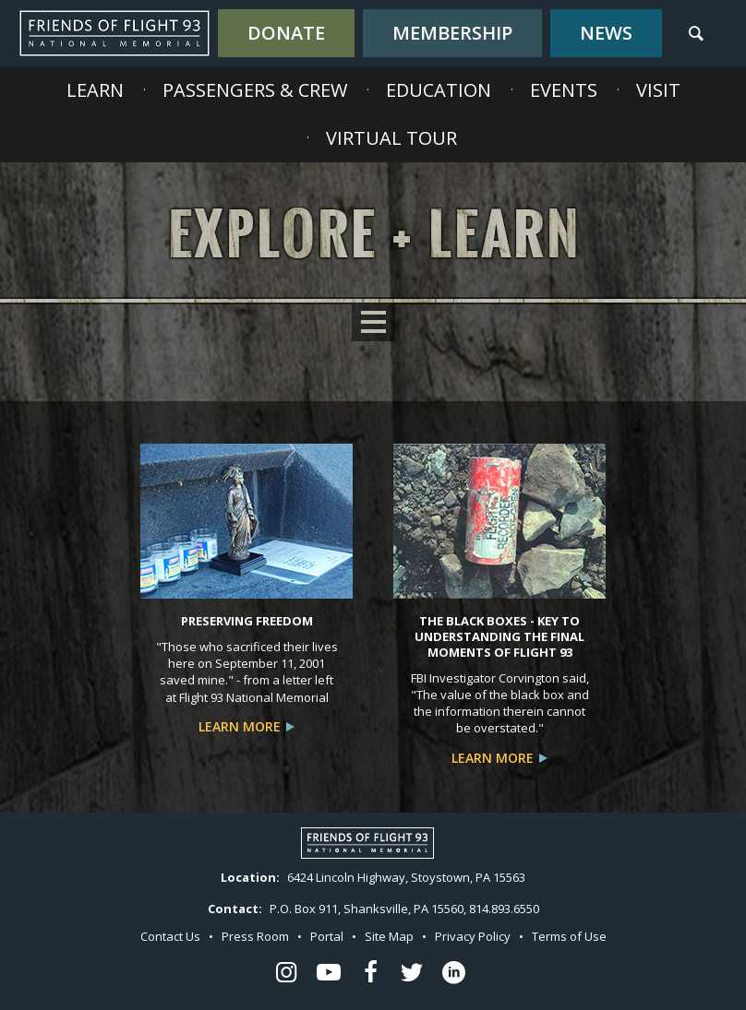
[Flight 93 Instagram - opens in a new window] (286, 973)
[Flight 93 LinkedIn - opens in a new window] (454, 973)
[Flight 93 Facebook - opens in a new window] (370, 973)
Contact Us (170, 936)
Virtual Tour (391, 137)
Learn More (240, 726)
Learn (95, 89)
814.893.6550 (504, 908)
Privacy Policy (473, 936)
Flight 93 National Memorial (114, 33)
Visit (658, 89)
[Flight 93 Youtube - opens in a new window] (327, 973)
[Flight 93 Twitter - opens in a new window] (411, 973)
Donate (286, 32)
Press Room (255, 936)
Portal (326, 936)
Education (438, 89)
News (606, 32)
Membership (452, 32)
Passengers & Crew (254, 89)
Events (563, 89)
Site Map (389, 936)
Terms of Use (569, 936)
